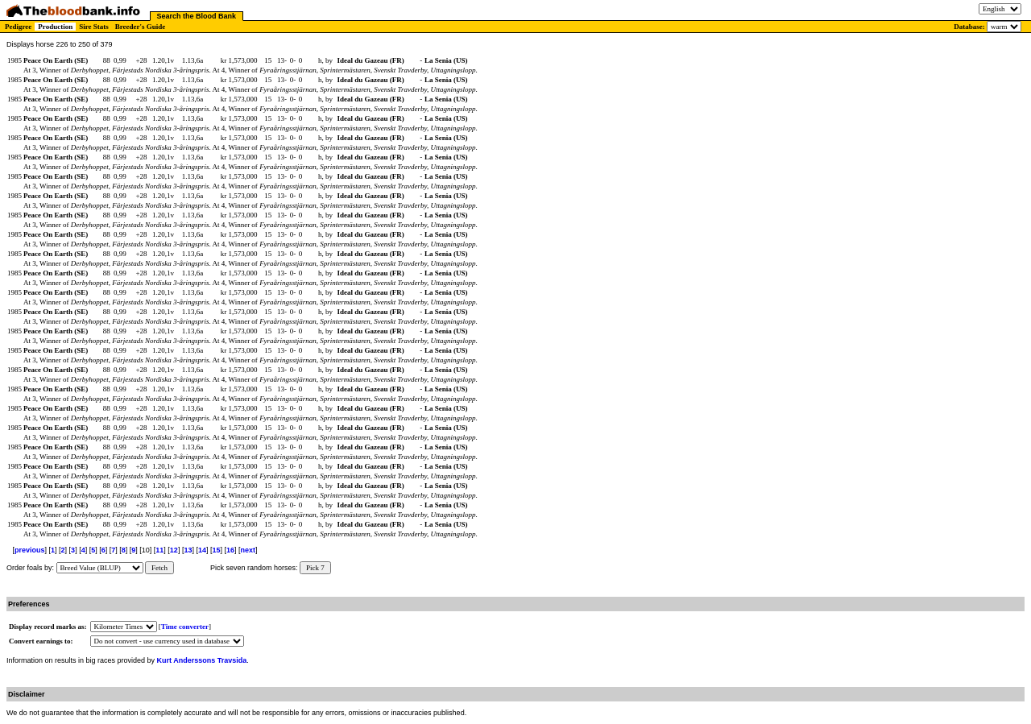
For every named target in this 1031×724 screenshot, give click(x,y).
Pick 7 (315, 568)
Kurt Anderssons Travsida (202, 660)
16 (230, 550)
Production (55, 27)
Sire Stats (94, 27)
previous (29, 550)
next (248, 550)
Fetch (159, 568)
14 (202, 550)
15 (216, 550)
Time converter (185, 627)
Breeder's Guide (140, 27)
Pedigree (18, 27)
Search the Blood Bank (197, 16)
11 (159, 550)
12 (174, 550)
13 (188, 550)
